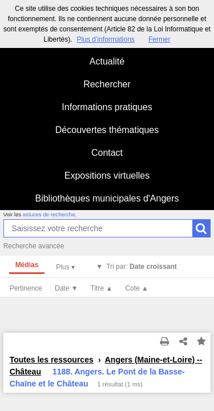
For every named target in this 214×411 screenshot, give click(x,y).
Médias (27, 265)
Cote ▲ (136, 288)
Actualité (107, 61)
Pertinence (26, 288)
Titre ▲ (102, 288)
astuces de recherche (49, 214)
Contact (107, 153)
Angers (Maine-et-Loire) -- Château (106, 365)
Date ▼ (66, 288)
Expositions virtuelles (107, 175)
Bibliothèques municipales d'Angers (107, 198)
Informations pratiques (107, 107)
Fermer (159, 39)
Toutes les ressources (52, 359)
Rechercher (107, 84)
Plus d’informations (105, 39)
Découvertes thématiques (107, 130)
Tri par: (141, 267)
